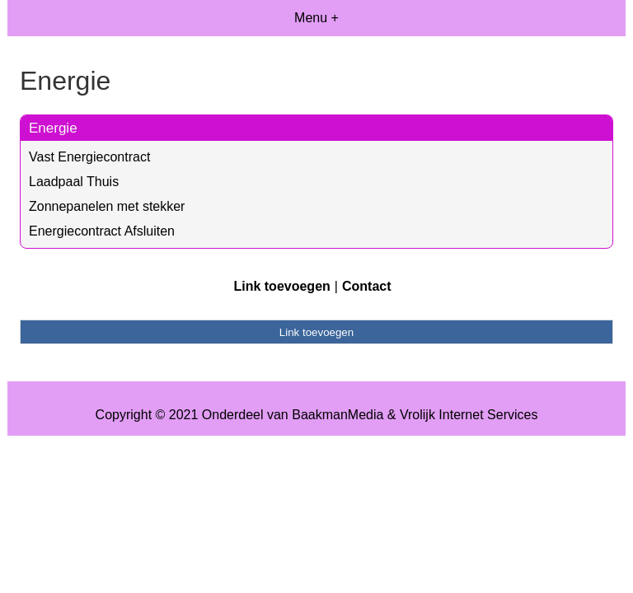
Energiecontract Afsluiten (102, 231)
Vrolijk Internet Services (468, 415)
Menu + (316, 18)
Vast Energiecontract (89, 157)
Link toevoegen (281, 286)
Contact (367, 286)
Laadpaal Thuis (74, 182)
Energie (53, 128)
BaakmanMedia (337, 415)
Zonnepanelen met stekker (107, 206)
